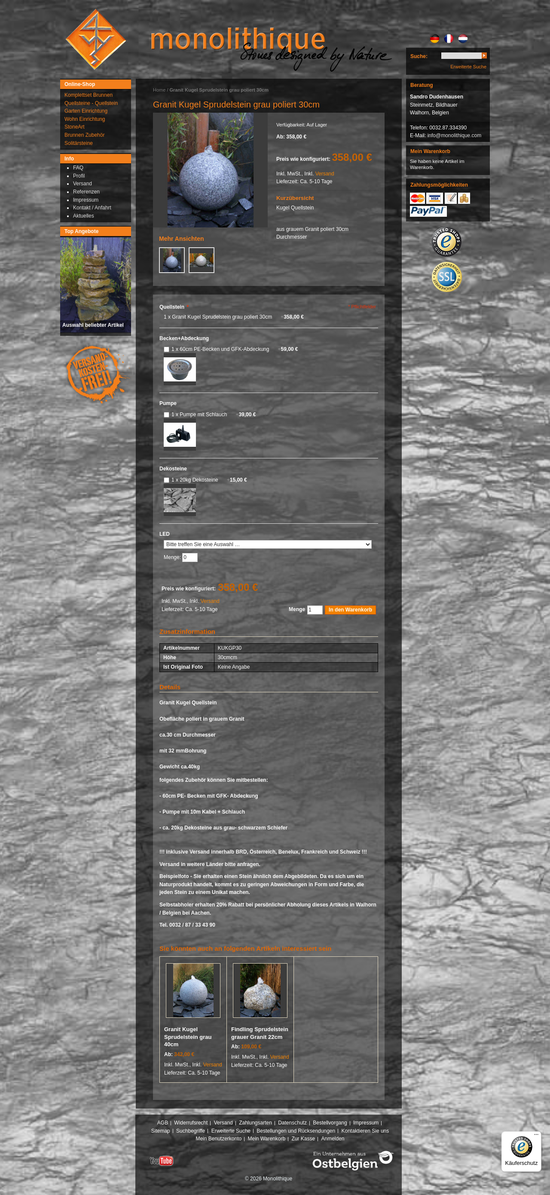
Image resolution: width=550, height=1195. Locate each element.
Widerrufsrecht (191, 1123)
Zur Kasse (303, 1139)
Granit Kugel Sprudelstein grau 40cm (188, 1037)
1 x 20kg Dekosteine (209, 480)
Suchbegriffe (190, 1131)
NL (463, 38)
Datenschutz (292, 1123)
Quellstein (174, 307)
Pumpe (168, 403)
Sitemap (160, 1131)
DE (435, 38)
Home (159, 89)
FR (449, 38)
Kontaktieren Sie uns (365, 1131)
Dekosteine (173, 469)
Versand (324, 174)
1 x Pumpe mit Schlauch (213, 415)
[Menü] (536, 1136)
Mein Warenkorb (267, 1139)
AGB (162, 1123)
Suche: (419, 56)
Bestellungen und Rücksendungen (296, 1131)
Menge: (173, 557)
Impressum (366, 1123)
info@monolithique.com (455, 135)
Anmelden (333, 1139)
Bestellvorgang (330, 1123)
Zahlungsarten (255, 1123)
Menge (297, 609)
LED (164, 534)
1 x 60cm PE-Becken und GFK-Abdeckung (234, 349)
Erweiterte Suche (468, 66)
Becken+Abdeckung (184, 338)
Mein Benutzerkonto (218, 1139)
